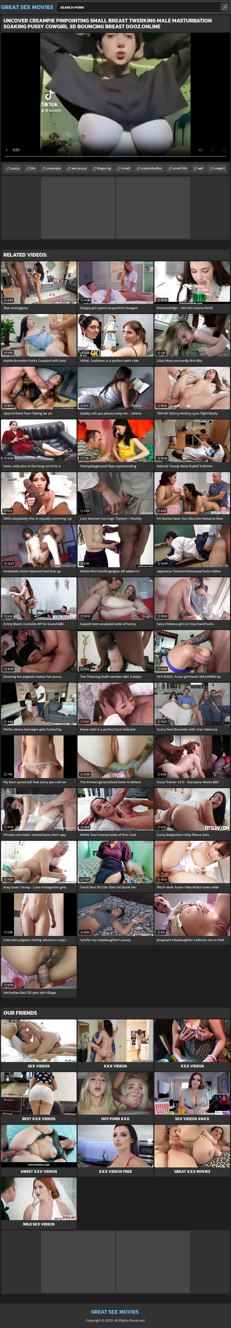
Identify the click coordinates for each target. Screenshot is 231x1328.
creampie (53, 168)
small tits (180, 168)
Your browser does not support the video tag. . (115, 97)
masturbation (151, 168)
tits (32, 168)
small (126, 168)
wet (200, 168)
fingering (104, 168)
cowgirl (219, 168)
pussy (15, 168)
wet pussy (79, 168)
